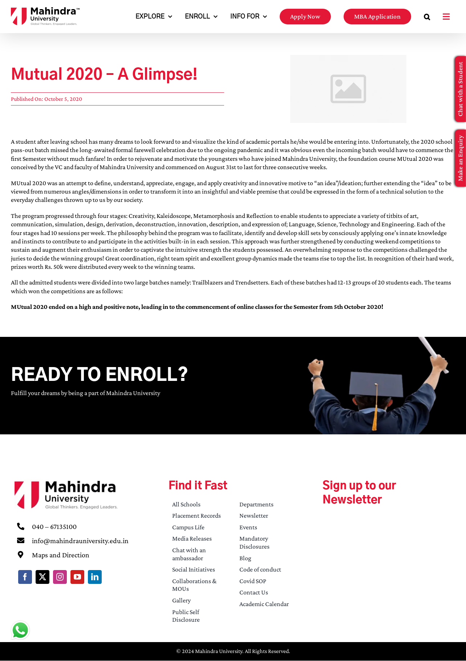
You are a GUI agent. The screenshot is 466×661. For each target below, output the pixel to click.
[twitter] (42, 577)
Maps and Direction (60, 555)
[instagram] (60, 577)
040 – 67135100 (54, 526)
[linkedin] (95, 577)
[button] (427, 16)
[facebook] (25, 577)
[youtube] (77, 577)
